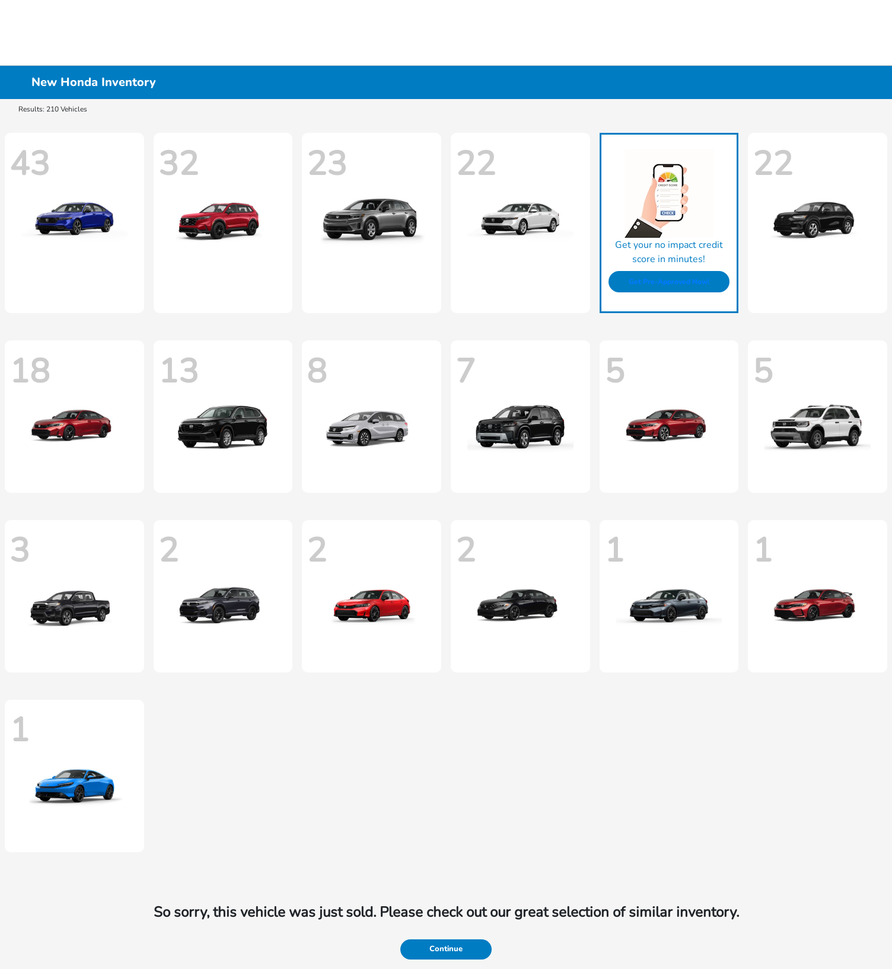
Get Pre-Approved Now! (669, 281)
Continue (446, 949)
